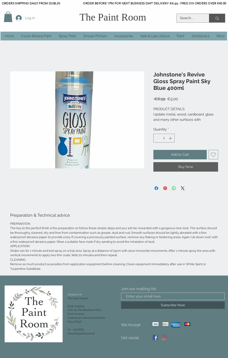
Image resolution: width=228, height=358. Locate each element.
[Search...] (189, 18)
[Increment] (171, 138)
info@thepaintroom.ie (81, 333)
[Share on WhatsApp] (174, 188)
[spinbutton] (164, 138)
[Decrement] (157, 138)
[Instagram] (164, 337)
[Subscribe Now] (173, 305)
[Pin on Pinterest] (165, 188)
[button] (8, 17)
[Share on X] (182, 188)
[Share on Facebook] (156, 188)
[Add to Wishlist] (213, 154)
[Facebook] (155, 337)
